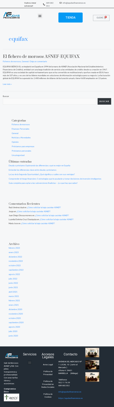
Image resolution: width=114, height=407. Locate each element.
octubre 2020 (15, 318)
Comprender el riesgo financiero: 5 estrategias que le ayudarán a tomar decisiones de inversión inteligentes (55, 178)
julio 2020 (13, 331)
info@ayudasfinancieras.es (69, 392)
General (25, 61)
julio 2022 (13, 278)
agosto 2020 (14, 327)
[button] (40, 16)
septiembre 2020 (16, 322)
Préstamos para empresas (23, 146)
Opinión (15, 142)
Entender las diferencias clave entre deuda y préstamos (32, 170)
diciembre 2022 (15, 256)
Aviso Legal (48, 364)
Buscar (6, 96)
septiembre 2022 (16, 270)
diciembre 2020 (15, 309)
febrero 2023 (14, 248)
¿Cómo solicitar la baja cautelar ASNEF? (44, 207)
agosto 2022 (14, 274)
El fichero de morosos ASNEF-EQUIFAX (41, 56)
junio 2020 (13, 335)
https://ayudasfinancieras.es (70, 398)
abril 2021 (13, 292)
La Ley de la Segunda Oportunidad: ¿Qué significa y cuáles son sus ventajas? (42, 174)
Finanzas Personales (20, 129)
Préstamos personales (21, 151)
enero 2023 (14, 252)
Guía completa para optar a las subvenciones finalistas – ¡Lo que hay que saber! (43, 183)
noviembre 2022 (16, 261)
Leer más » (7, 84)
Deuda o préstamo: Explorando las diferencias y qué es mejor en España (39, 165)
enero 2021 (14, 305)
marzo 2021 (14, 296)
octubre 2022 (15, 265)
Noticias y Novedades (21, 137)
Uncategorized (18, 155)
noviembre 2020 (16, 313)
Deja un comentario (38, 61)
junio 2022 (13, 283)
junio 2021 (13, 287)
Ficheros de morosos (12, 61)
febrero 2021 (14, 300)
